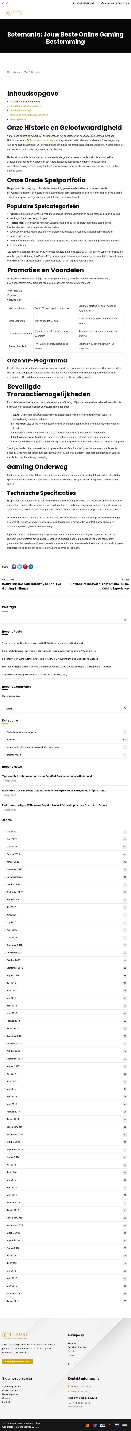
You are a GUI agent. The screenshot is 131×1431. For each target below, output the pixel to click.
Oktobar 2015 (67, 1233)
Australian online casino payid (67, 732)
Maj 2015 (67, 1271)
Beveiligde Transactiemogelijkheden (29, 115)
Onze (13, 101)
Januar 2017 (67, 1120)
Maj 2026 (67, 832)
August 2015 (67, 1248)
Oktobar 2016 (67, 1142)
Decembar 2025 (67, 870)
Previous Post (8, 580)
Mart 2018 (67, 1014)
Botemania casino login (42, 140)
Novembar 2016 (67, 1135)
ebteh (37, 72)
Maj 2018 (67, 998)
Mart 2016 (67, 1195)
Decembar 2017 (67, 1036)
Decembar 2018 (67, 945)
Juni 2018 (67, 991)
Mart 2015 (67, 1286)
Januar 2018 (67, 1029)
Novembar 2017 (67, 1044)
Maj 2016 (67, 1180)
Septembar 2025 (67, 892)
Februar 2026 (67, 854)
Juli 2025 (67, 907)
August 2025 (67, 900)
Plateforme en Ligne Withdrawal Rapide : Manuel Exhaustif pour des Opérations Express (50, 658)
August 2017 (67, 1067)
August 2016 (67, 1157)
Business (67, 740)
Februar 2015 (67, 1294)
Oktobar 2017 (67, 1051)
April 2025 (67, 930)
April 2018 (67, 1006)
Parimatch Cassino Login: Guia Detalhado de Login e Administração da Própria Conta (49, 650)
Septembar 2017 (67, 1059)
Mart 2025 (67, 938)
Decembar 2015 (67, 1218)
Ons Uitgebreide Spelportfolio (25, 106)
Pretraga (9, 607)
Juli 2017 (67, 1074)
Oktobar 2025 (67, 885)
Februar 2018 (67, 1021)
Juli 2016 (67, 1165)
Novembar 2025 (67, 877)
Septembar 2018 (67, 968)
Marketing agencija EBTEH (26, 1427)
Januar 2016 (67, 1210)
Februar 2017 (67, 1112)
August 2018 (67, 976)
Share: (5, 567)
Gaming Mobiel (18, 119)
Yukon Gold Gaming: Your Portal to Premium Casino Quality (34, 674)
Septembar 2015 (67, 1241)
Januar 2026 (67, 862)
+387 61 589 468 (83, 3)
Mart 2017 (67, 1104)
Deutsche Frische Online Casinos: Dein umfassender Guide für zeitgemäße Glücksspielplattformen (56, 666)
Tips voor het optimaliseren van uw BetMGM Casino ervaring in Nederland (42, 643)
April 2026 (67, 839)
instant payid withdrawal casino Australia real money (67, 747)
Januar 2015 (67, 1301)
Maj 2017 (67, 1089)
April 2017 (67, 1097)
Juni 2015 (67, 1263)
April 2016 (67, 1188)
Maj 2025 (67, 923)
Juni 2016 (67, 1173)
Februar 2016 (67, 1203)
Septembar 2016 (67, 1150)
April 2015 (67, 1279)
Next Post (125, 580)
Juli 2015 (67, 1256)
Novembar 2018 (67, 953)
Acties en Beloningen (21, 110)
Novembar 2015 (67, 1226)
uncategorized (67, 755)
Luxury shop (34, 1423)
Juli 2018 (67, 983)
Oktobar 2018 (67, 961)
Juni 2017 (67, 1082)
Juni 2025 (67, 915)
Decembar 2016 (67, 1127)
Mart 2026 (67, 847)
